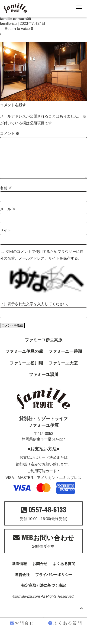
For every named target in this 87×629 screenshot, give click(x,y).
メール (8, 216)
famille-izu (8, 23)
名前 (6, 195)
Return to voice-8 (16, 29)
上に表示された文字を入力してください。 (35, 311)
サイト (5, 238)
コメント (9, 134)
